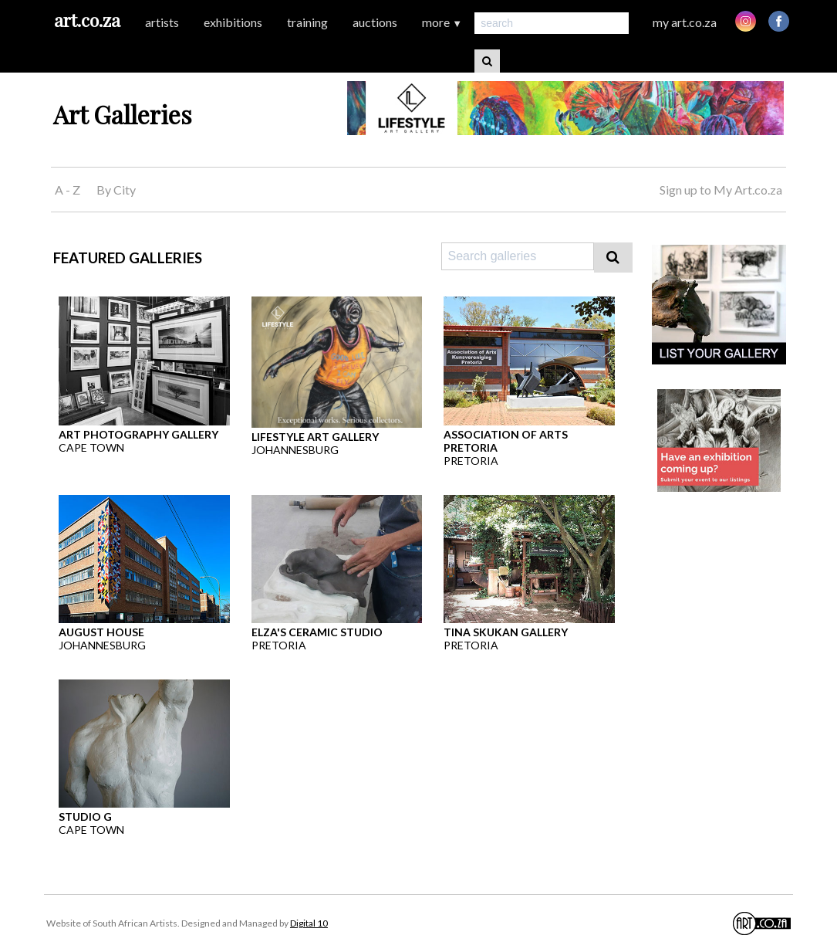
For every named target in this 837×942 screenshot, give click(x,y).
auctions (375, 22)
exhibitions (233, 22)
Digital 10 (309, 923)
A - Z (67, 189)
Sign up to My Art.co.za (721, 189)
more (442, 22)
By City (116, 189)
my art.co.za (685, 22)
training (307, 22)
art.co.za (87, 20)
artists (162, 22)
